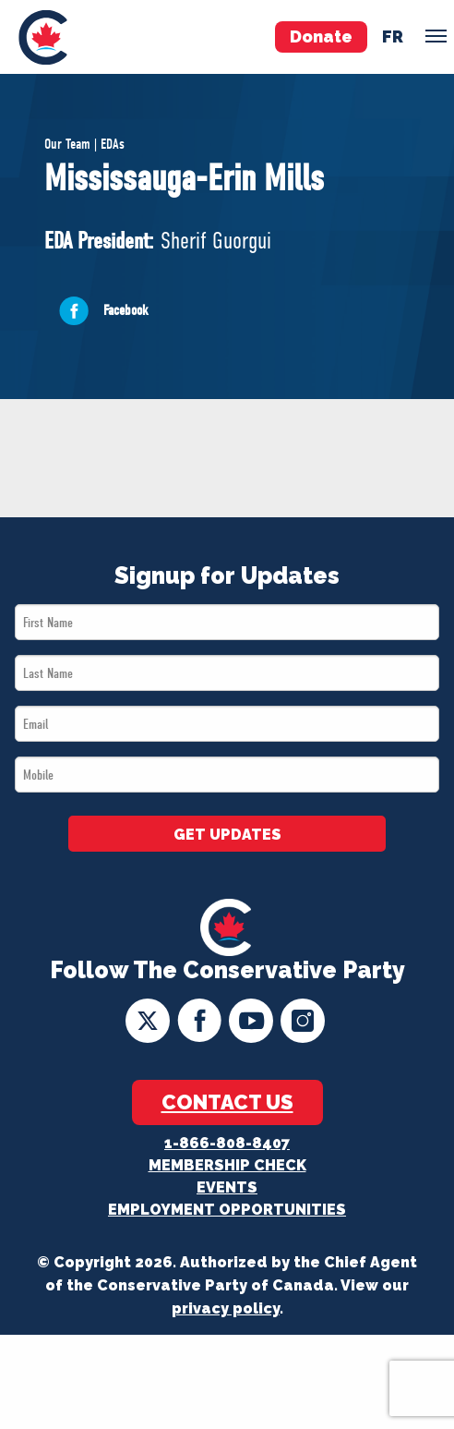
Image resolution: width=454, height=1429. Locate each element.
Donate (321, 36)
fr (392, 36)
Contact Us (227, 1102)
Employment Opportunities (227, 1209)
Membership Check (227, 1165)
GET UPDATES (227, 834)
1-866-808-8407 (227, 1143)
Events (227, 1187)
